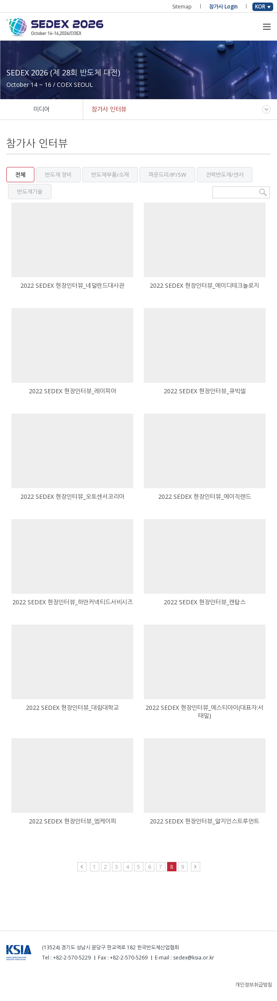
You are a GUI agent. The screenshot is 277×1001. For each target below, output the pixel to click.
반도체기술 (29, 191)
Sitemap (182, 6)
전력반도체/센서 (224, 174)
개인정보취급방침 (253, 984)
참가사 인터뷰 (109, 109)
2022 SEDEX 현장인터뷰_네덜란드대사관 (72, 285)
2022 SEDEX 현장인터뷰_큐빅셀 (205, 391)
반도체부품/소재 (110, 174)
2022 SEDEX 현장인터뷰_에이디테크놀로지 (204, 285)
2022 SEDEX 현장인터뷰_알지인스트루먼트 (204, 821)
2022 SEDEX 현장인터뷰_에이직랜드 (204, 496)
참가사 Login (223, 6)
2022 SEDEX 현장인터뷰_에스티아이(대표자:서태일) (204, 711)
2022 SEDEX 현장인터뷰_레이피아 (72, 391)
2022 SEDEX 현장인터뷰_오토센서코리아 (72, 496)
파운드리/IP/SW (167, 174)
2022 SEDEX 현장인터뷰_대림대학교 (72, 707)
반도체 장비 (58, 174)
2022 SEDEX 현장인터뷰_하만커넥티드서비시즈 (72, 602)
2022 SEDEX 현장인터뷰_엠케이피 (72, 821)
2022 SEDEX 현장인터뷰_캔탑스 (205, 602)
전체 (20, 174)
